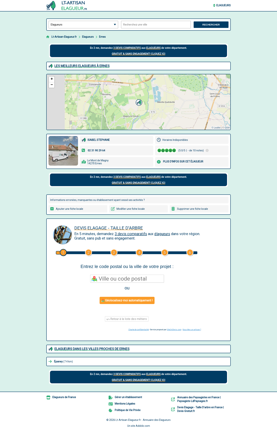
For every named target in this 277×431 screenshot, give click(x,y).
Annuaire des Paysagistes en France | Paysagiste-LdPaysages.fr (199, 399)
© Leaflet (216, 127)
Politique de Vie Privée (128, 410)
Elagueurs (223, 5)
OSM (227, 127)
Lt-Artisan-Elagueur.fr (64, 36)
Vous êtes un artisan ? (192, 330)
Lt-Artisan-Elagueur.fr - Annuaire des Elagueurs (143, 419)
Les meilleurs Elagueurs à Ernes (82, 66)
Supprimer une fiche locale (192, 208)
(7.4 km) (63, 361)
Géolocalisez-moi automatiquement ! (127, 300)
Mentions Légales (125, 403)
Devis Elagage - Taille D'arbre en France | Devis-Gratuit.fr (200, 409)
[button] (138, 102)
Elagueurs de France (64, 397)
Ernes (102, 36)
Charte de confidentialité (138, 330)
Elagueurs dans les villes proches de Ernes (91, 349)
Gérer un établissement (128, 397)
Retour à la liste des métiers (127, 319)
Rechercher (211, 24)
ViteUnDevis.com (174, 330)
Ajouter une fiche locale (69, 208)
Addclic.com (143, 425)
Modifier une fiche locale (131, 208)
